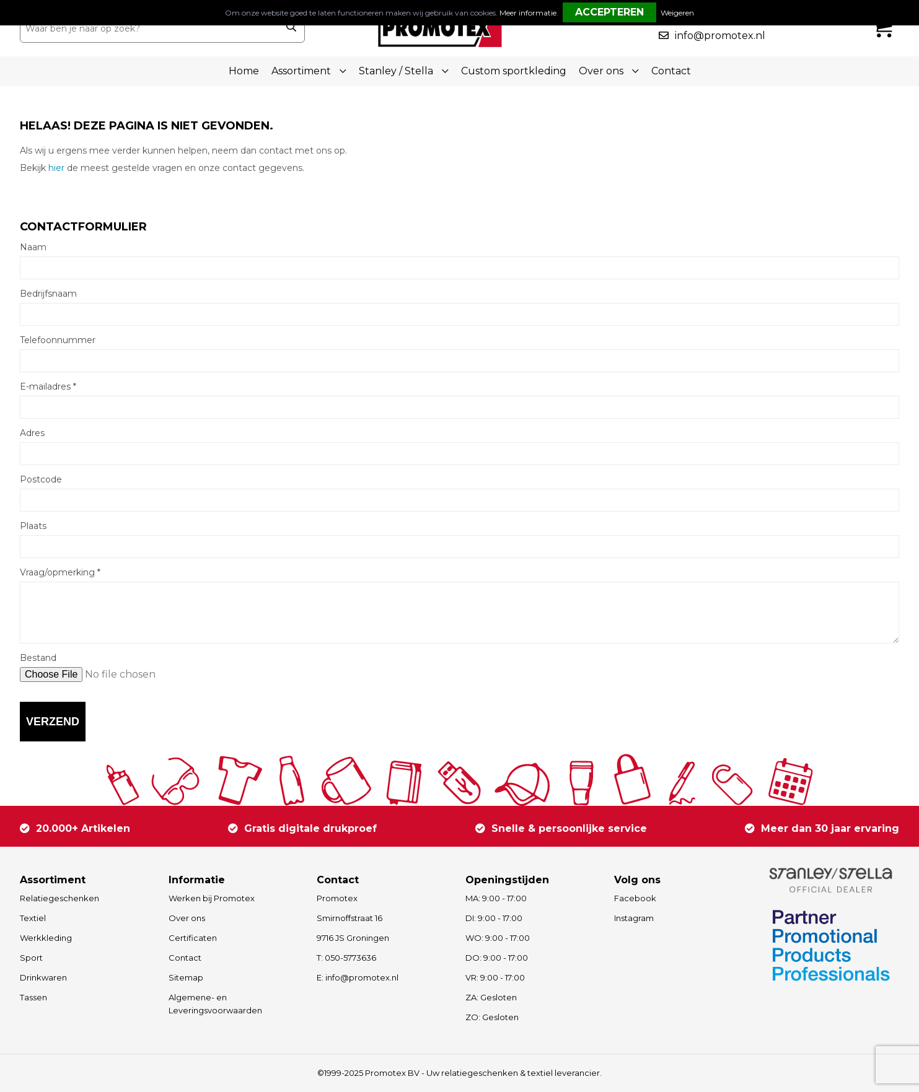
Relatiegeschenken (59, 898)
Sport (31, 958)
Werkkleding (46, 938)
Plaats (33, 526)
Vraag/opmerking (60, 572)
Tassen (33, 997)
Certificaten (193, 938)
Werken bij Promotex (212, 898)
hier (56, 167)
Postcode (41, 479)
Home (244, 71)
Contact (671, 71)
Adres (32, 433)
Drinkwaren (43, 977)
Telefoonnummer (57, 340)
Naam (33, 247)
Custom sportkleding (513, 71)
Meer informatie (527, 12)
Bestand (38, 657)
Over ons (187, 918)
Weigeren (677, 12)
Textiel (33, 918)
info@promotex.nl (720, 35)
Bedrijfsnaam (48, 293)
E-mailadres (48, 386)
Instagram (634, 918)
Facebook (635, 898)
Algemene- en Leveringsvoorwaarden (215, 1003)
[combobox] (148, 28)
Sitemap (186, 977)
